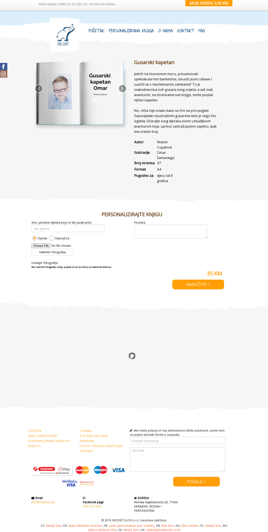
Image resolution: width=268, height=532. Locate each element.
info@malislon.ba (43, 502)
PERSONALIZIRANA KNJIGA (131, 31)
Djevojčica (62, 238)
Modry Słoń (213, 526)
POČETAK (96, 31)
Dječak (42, 238)
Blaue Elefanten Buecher (85, 526)
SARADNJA (87, 441)
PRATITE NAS (92, 506)
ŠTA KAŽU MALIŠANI (94, 436)
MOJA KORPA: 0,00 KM (208, 3)
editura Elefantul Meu (102, 530)
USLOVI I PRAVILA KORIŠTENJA (101, 446)
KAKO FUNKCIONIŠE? (43, 436)
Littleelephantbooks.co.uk (163, 530)
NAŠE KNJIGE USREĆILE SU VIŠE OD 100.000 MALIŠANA (77, 4)
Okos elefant (189, 526)
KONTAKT (185, 31)
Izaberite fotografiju (52, 252)
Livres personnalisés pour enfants (131, 526)
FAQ (201, 31)
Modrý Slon (53, 526)
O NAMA (165, 31)
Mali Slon (167, 526)
